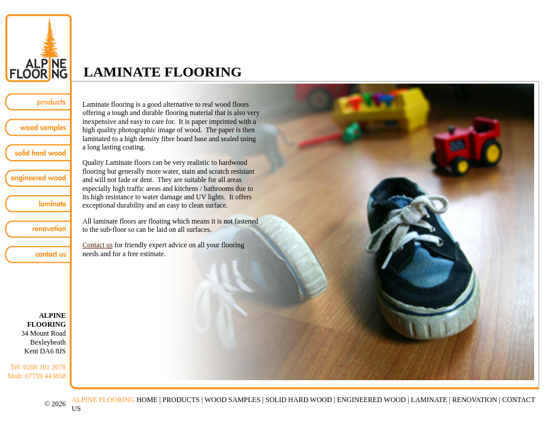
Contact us (97, 245)
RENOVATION (474, 400)
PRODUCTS (181, 400)
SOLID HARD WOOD (299, 400)
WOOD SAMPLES (232, 400)
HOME (146, 400)
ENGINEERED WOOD (371, 400)
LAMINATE (429, 400)
